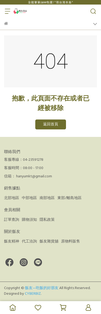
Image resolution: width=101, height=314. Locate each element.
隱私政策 (47, 219)
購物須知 (29, 219)
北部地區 (11, 198)
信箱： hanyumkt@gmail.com (28, 176)
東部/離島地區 (69, 198)
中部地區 (29, 198)
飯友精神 (11, 241)
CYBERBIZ (33, 293)
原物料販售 (70, 241)
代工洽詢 (29, 241)
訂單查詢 (11, 219)
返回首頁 (50, 124)
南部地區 (47, 198)
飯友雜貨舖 (49, 241)
